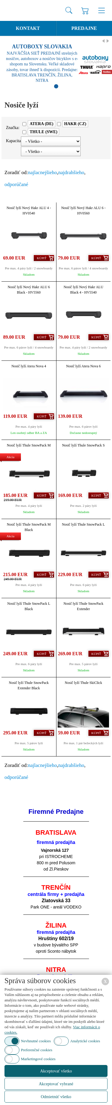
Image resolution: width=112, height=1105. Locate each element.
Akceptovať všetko (56, 1071)
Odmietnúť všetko (56, 1097)
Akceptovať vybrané (56, 1084)
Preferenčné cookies (36, 1050)
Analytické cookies (85, 1041)
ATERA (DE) (41, 124)
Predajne (84, 28)
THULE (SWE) (43, 132)
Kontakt (28, 28)
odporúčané (16, 184)
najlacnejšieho (42, 172)
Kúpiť (41, 258)
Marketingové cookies (38, 1059)
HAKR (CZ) (75, 124)
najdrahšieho (71, 172)
